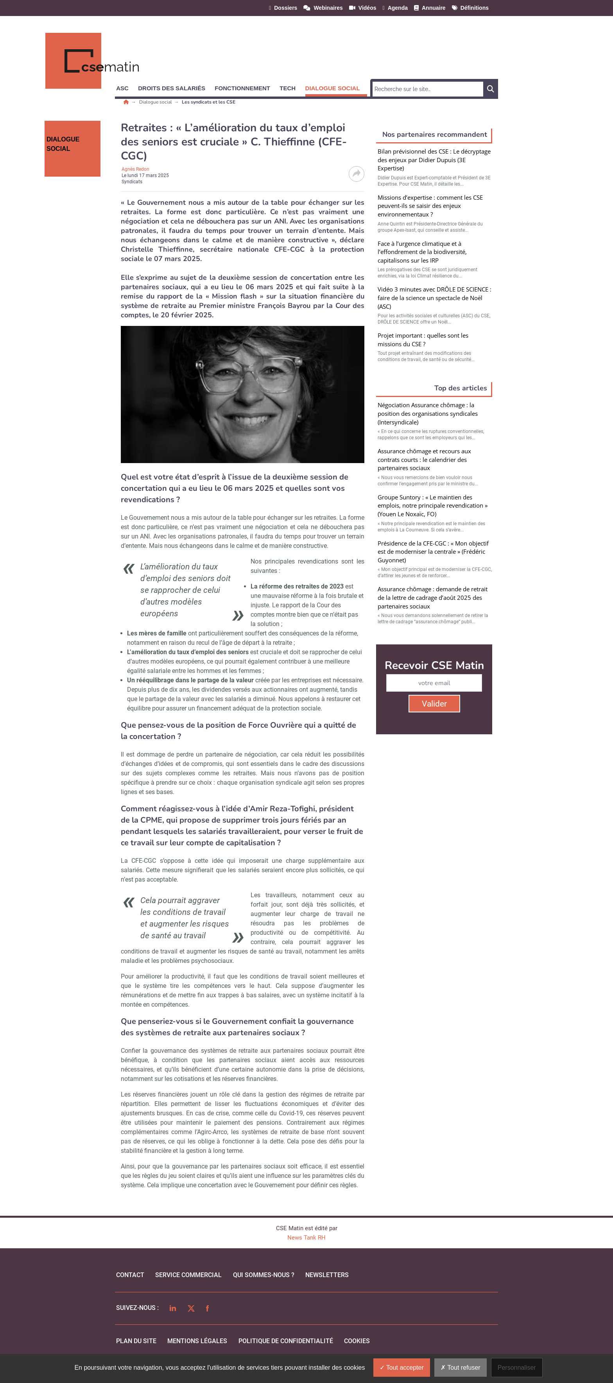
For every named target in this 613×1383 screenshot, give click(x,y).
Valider (434, 703)
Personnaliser (517, 1367)
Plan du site (136, 1341)
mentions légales (197, 1341)
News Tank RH (306, 1237)
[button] (126, 87)
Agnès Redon (135, 169)
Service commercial (188, 1275)
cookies (357, 1341)
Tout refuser (460, 1367)
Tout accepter (402, 1367)
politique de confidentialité (285, 1341)
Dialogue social (156, 102)
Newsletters (327, 1275)
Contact (130, 1275)
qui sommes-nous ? (263, 1275)
